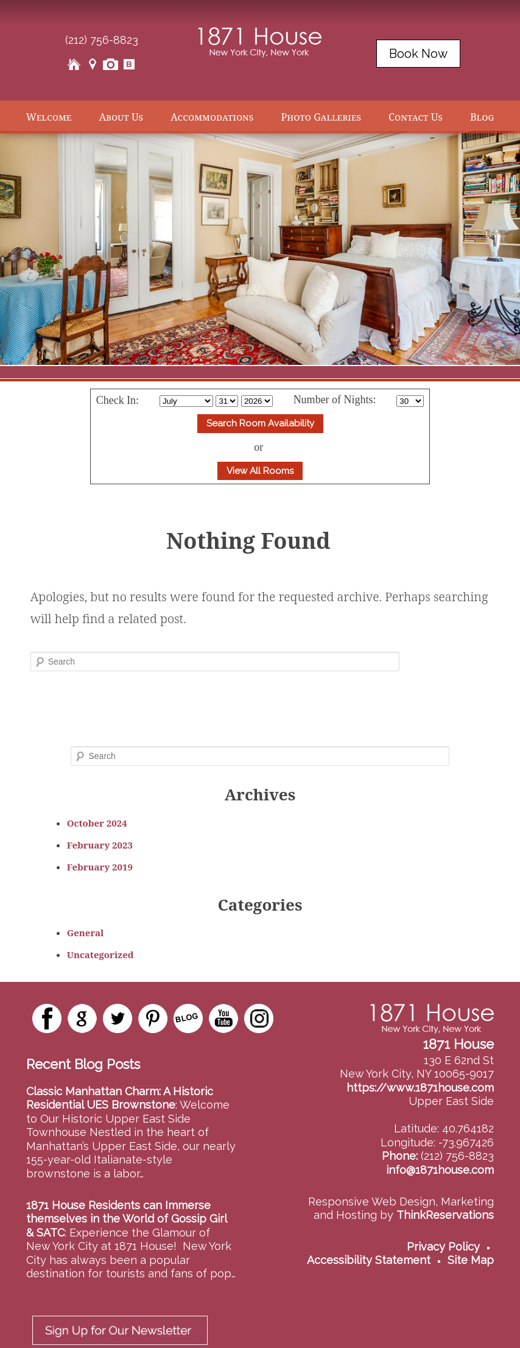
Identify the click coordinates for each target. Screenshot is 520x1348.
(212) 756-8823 (101, 40)
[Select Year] (257, 401)
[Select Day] (227, 401)
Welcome (49, 117)
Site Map (471, 1260)
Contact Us (415, 117)
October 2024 (97, 823)
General (85, 932)
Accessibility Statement (368, 1260)
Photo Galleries (320, 117)
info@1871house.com (440, 1169)
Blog (482, 117)
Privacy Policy (443, 1246)
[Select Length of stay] (410, 401)
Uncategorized (100, 954)
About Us (121, 117)
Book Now (418, 53)
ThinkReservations (445, 1215)
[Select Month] (186, 401)
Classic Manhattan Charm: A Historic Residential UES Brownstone (119, 1098)
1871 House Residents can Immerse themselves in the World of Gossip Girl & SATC (126, 1219)
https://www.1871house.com (420, 1087)
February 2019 (100, 867)
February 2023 (100, 845)
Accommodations (211, 117)
